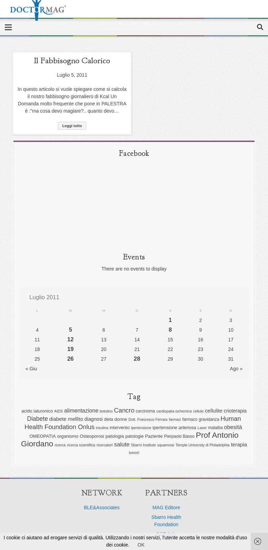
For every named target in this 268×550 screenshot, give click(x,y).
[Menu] (8, 27)
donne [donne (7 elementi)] (121, 419)
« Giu (31, 368)
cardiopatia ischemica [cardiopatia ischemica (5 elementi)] (174, 411)
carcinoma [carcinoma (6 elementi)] (145, 411)
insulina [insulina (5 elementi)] (102, 428)
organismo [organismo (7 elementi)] (67, 436)
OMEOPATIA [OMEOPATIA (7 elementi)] (42, 436)
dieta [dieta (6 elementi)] (108, 419)
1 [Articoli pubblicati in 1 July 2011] (170, 320)
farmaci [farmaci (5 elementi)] (175, 419)
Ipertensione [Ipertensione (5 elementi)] (141, 428)
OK (140, 545)
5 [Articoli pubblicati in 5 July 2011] (70, 329)
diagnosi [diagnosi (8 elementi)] (94, 419)
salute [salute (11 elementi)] (122, 444)
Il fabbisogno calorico (72, 60)
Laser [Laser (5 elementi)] (202, 428)
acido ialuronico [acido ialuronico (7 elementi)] (37, 411)
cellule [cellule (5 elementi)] (198, 411)
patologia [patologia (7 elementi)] (114, 436)
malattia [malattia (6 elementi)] (215, 427)
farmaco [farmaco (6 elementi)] (190, 419)
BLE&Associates (102, 507)
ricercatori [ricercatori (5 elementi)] (105, 445)
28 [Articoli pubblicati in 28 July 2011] (137, 358)
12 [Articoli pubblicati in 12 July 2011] (70, 339)
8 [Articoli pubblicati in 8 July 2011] (170, 329)
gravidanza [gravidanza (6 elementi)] (209, 419)
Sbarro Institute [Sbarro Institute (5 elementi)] (143, 445)
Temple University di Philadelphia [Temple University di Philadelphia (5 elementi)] (202, 445)
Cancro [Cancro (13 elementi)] (124, 410)
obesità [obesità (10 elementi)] (233, 427)
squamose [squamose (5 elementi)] (165, 445)
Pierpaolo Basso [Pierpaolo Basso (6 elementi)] (179, 436)
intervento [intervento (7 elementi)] (120, 427)
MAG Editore (166, 507)
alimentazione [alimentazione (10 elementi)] (81, 410)
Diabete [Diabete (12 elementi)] (37, 418)
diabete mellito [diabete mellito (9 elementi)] (66, 419)
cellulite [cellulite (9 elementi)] (213, 411)
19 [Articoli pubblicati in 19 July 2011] (70, 349)
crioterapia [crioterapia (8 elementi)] (235, 411)
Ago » (236, 368)
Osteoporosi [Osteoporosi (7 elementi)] (92, 436)
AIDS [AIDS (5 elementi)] (58, 411)
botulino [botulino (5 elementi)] (106, 411)
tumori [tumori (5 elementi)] (134, 453)
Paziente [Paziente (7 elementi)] (154, 436)
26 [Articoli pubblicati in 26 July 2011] (70, 358)
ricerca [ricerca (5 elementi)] (60, 445)
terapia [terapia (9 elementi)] (239, 444)
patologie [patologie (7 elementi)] (134, 436)
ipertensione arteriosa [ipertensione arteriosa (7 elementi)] (174, 427)
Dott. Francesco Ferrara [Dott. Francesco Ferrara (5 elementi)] (148, 419)
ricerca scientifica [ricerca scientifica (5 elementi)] (81, 445)
